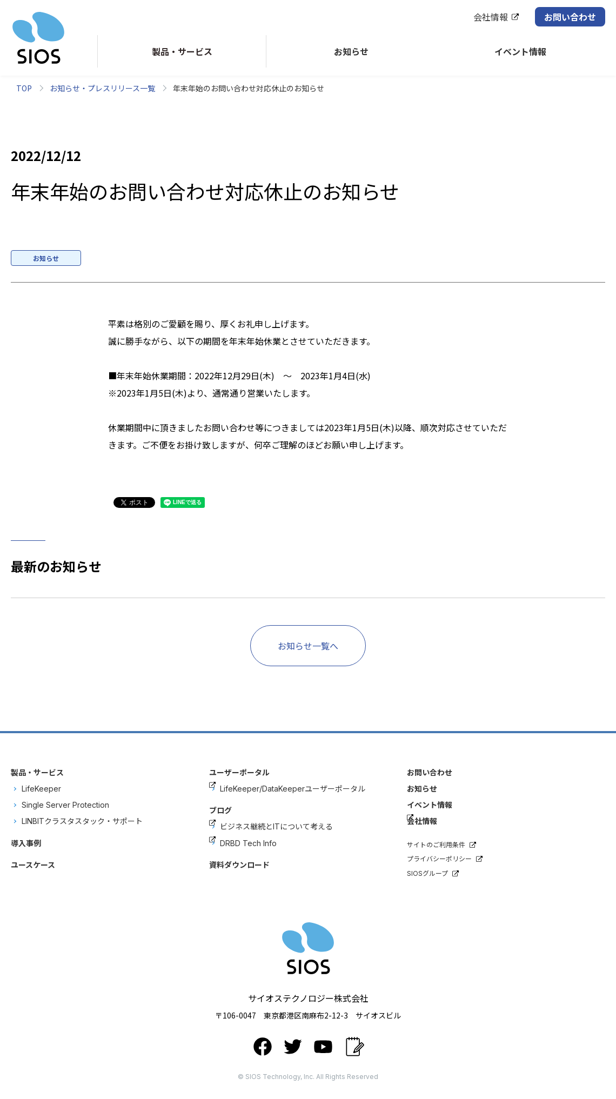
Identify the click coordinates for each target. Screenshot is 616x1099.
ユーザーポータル (239, 772)
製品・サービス (37, 772)
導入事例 (26, 843)
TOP (24, 88)
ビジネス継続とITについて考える (276, 826)
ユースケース (33, 864)
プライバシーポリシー (439, 859)
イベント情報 (429, 804)
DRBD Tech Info (248, 843)
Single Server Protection (65, 804)
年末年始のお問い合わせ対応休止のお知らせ (248, 88)
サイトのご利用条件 (436, 845)
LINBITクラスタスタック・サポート (82, 821)
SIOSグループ (427, 873)
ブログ (220, 810)
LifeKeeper (41, 788)
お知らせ (422, 788)
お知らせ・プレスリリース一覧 (102, 88)
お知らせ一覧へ (308, 645)
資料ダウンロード (239, 864)
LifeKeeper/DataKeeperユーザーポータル (292, 788)
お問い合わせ (570, 16)
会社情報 (490, 16)
